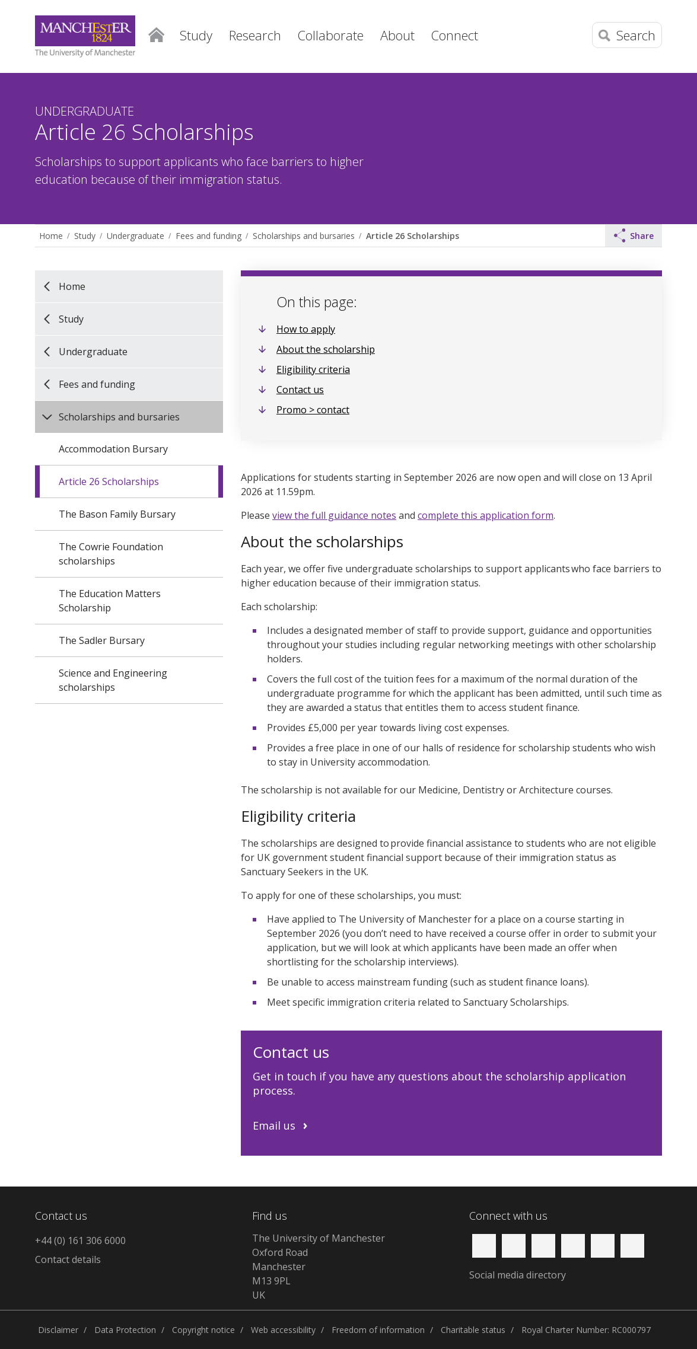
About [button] (397, 35)
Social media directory (517, 1274)
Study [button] (196, 35)
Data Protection (125, 1329)
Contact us (300, 389)
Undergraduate (135, 235)
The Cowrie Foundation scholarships (111, 553)
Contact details (68, 1259)
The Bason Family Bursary (117, 514)
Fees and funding (208, 235)
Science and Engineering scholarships (113, 680)
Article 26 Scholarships (412, 235)
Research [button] (255, 35)
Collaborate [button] (331, 35)
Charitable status (473, 1329)
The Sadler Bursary (102, 640)
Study (85, 235)
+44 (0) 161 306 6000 (80, 1240)
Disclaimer (58, 1329)
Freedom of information (378, 1329)
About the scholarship (325, 349)
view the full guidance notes (334, 515)
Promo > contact (312, 409)
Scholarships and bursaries (304, 235)
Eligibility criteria (313, 369)
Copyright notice (203, 1329)
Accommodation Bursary (113, 448)
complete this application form (485, 515)
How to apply (305, 329)
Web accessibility (283, 1329)
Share (634, 235)
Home (156, 32)
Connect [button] (454, 35)
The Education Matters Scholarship (110, 600)
